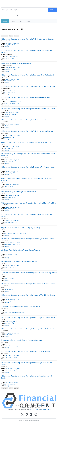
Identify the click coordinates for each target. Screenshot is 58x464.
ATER (7, 90)
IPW (14, 171)
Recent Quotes (6, 15)
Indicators (31, 15)
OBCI (5, 256)
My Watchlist (19, 15)
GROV (17, 113)
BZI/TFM (14, 45)
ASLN (5, 162)
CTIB (14, 333)
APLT (17, 146)
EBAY (13, 370)
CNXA (10, 79)
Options (13, 69)
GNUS (11, 299)
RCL (11, 126)
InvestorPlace (8, 188)
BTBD (11, 243)
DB (12, 148)
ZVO (9, 58)
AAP (7, 382)
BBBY (7, 79)
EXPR (10, 322)
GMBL (14, 135)
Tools (28, 21)
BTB (18, 196)
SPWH (5, 323)
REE (13, 81)
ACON (7, 265)
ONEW (10, 335)
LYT (13, 267)
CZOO (7, 101)
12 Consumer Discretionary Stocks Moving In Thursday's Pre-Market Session (28, 167)
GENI (10, 43)
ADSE (7, 207)
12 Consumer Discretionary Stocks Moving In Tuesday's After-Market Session (28, 75)
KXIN (18, 103)
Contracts (21, 312)
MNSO (11, 290)
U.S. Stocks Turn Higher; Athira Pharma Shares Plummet (20, 250)
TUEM (8, 92)
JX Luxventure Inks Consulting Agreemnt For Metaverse (20, 306)
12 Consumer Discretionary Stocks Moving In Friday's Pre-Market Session (27, 131)
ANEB (13, 146)
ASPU (7, 56)
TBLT (13, 137)
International (23, 25)
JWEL (13, 56)
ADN (7, 146)
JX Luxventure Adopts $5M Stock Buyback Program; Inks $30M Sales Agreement (29, 273)
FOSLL (11, 124)
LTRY (14, 173)
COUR (13, 382)
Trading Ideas (22, 233)
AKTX (7, 68)
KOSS (19, 101)
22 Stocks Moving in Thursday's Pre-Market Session (19, 192)
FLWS (14, 384)
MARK (5, 58)
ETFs (21, 21)
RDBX (13, 209)
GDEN (9, 370)
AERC (10, 146)
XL (9, 301)
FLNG (5, 186)
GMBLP (12, 101)
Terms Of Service (46, 409)
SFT (5, 92)
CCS (10, 382)
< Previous (4, 36)
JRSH (17, 171)
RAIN (9, 148)
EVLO (10, 254)
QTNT (5, 209)
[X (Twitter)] (22, 414)
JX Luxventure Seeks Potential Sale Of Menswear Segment (21, 340)
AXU (15, 265)
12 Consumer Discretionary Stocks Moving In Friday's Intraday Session (25, 120)
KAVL (17, 56)
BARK (7, 322)
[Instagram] (36, 414)
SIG (7, 290)
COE (14, 355)
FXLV (14, 79)
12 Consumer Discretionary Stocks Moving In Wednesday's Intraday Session (27, 239)
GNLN (14, 43)
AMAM (14, 68)
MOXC (10, 222)
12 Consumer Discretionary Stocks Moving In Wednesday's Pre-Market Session (28, 317)
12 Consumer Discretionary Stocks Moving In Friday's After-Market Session (27, 39)
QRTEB (6, 114)
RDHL (9, 209)
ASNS (14, 184)
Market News (7, 103)
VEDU (9, 137)
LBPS (16, 267)
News (10, 25)
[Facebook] (27, 414)
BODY (14, 90)
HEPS (14, 299)
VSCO (9, 323)
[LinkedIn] (31, 414)
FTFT (18, 90)
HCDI (18, 43)
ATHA (18, 207)
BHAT (18, 184)
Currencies (16, 25)
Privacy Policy (34, 409)
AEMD (7, 184)
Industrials (15, 312)
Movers (14, 103)
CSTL (5, 148)
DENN (18, 369)
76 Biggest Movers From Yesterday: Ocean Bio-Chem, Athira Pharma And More (28, 203)
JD (12, 288)
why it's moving (8, 233)
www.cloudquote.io (42, 405)
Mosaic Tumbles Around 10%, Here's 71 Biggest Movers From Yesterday (26, 142)
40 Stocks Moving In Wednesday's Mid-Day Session (19, 261)
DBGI (10, 135)
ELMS (11, 220)
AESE (7, 113)
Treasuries (30, 25)
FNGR (8, 69)
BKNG (7, 369)
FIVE (10, 288)
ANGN (14, 207)
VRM (8, 126)
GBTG (18, 243)
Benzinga (6, 46)
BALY (7, 135)
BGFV (7, 43)
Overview (5, 25)
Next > (16, 36)
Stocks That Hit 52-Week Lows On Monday (16, 64)
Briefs (12, 278)
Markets (5, 21)
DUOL (17, 355)
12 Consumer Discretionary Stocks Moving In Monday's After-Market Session (28, 86)
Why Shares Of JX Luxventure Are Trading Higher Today (20, 227)
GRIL (5, 81)
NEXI (5, 69)
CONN (11, 333)
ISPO (10, 56)
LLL (18, 124)
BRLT (7, 355)
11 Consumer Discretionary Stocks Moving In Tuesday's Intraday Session (26, 97)
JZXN (5, 173)
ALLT (10, 68)
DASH (17, 382)
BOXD (7, 124)
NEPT (16, 254)
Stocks (13, 21)
